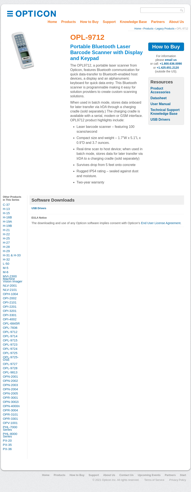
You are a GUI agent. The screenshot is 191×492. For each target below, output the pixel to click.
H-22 (6, 234)
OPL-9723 (10, 344)
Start (183, 475)
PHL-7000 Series (10, 428)
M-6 (5, 272)
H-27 (6, 242)
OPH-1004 (10, 294)
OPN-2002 (10, 380)
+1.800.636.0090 (171, 63)
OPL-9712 (10, 332)
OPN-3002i (11, 402)
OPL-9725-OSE (11, 358)
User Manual (161, 104)
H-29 (6, 251)
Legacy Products (165, 28)
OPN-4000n (11, 406)
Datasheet (159, 98)
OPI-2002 (10, 298)
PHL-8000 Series (10, 435)
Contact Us (126, 475)
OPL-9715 (10, 340)
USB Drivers (160, 119)
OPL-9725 (10, 353)
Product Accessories (160, 90)
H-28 (6, 247)
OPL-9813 (10, 372)
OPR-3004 (10, 410)
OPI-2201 (10, 306)
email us (171, 60)
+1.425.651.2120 (168, 67)
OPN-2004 (10, 389)
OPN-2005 (10, 393)
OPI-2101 (10, 302)
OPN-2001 (10, 376)
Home (52, 22)
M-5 (5, 268)
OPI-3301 (10, 315)
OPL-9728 (10, 368)
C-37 (6, 204)
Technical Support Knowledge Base (165, 111)
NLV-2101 (10, 289)
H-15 (6, 213)
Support (109, 22)
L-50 (6, 263)
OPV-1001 (10, 423)
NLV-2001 (10, 285)
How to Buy (89, 22)
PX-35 (7, 445)
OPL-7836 (10, 327)
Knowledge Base (133, 22)
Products (68, 22)
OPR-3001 (10, 397)
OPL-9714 (10, 336)
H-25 (6, 238)
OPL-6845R (11, 323)
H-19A (7, 221)
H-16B (7, 217)
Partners (158, 22)
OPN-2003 (10, 385)
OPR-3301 (10, 418)
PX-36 (7, 449)
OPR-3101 (10, 414)
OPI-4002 (10, 319)
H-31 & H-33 (12, 255)
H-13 (6, 209)
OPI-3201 (10, 311)
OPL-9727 (10, 364)
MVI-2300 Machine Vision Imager (13, 278)
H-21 (6, 230)
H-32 (6, 259)
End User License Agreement (160, 223)
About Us (176, 22)
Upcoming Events (149, 475)
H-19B (7, 225)
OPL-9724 (10, 348)
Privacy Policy (177, 479)
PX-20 (7, 440)
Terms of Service (154, 479)
